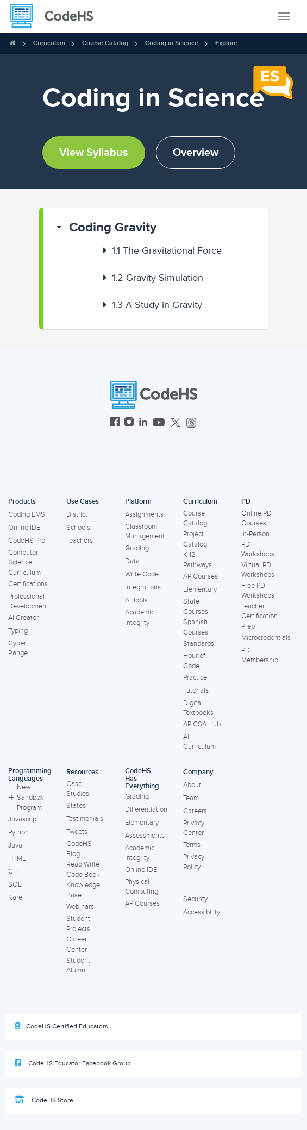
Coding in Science (171, 43)
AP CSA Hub (202, 724)
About (192, 785)
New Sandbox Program (25, 797)
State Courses (195, 606)
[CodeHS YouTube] (159, 423)
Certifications (28, 584)
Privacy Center (193, 828)
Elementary (200, 589)
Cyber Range (18, 648)
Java (15, 845)
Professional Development (28, 601)
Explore (226, 43)
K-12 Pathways (197, 559)
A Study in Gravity (157, 305)
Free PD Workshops (257, 590)
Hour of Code (194, 660)
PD (245, 501)
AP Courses (200, 576)
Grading (137, 548)
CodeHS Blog (79, 848)
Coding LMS (26, 514)
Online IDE (24, 527)
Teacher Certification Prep (259, 616)
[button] (155, 227)
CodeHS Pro (26, 540)
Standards (198, 643)
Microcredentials (266, 637)
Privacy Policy (193, 861)
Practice (195, 677)
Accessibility (201, 912)
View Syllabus (93, 152)
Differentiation (146, 809)
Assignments (144, 514)
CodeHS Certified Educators (61, 1026)
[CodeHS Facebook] (115, 423)
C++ (14, 871)
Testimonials (84, 818)
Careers (195, 811)
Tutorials (196, 690)
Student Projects (78, 923)
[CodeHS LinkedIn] (143, 423)
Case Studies (77, 789)
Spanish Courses (195, 627)
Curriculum (49, 43)
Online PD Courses (256, 518)
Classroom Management (145, 531)
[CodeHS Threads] (191, 423)
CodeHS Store (44, 1100)
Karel (16, 897)
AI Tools (136, 600)
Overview (195, 152)
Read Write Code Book (83, 869)
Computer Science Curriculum (24, 562)
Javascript (23, 819)
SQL (15, 884)
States (76, 805)
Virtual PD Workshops (257, 570)
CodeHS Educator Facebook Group (73, 1063)
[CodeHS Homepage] (56, 16)
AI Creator (23, 617)
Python (18, 832)
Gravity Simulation (157, 278)
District (76, 514)
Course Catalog (105, 43)
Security (195, 899)
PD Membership (259, 655)
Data (132, 561)
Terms (192, 844)
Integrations (143, 587)
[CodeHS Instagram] (129, 423)
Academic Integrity (139, 617)
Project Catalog (195, 539)
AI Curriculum (199, 741)
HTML (17, 858)
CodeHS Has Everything (142, 778)
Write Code (142, 574)
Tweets (76, 831)
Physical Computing (141, 886)
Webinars (80, 906)
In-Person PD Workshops (257, 544)
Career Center (76, 944)
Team (191, 798)
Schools (78, 527)
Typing (18, 630)
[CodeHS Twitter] (175, 423)
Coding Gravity (112, 227)
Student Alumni (78, 965)
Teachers (79, 540)
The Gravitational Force (167, 250)
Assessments (145, 835)
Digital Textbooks (198, 708)
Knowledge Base (83, 890)
